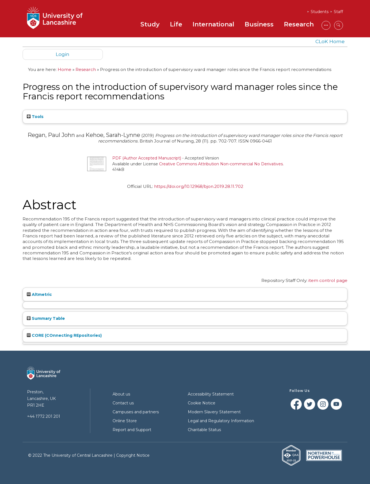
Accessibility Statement (211, 394)
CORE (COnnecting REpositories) (64, 335)
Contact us (123, 403)
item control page (327, 280)
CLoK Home (330, 41)
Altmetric (39, 294)
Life (176, 24)
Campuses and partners (136, 411)
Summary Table (46, 318)
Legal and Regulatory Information (221, 420)
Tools (35, 116)
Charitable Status (204, 429)
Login (62, 54)
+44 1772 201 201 (43, 416)
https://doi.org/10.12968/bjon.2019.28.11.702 (198, 186)
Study (150, 24)
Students (319, 11)
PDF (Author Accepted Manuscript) (146, 158)
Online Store (125, 420)
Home (64, 69)
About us (121, 394)
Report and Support (132, 429)
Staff (338, 11)
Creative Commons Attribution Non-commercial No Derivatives (221, 163)
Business (259, 24)
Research (299, 24)
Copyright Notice (133, 455)
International (213, 24)
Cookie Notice (201, 403)
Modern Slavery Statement (214, 411)
